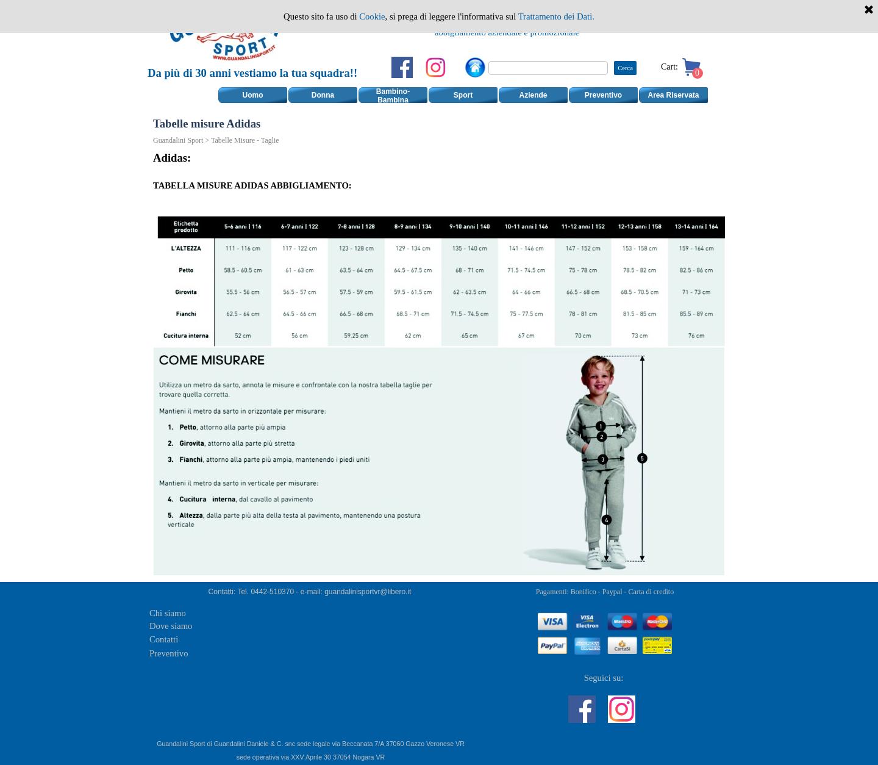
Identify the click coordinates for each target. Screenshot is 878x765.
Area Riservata (673, 95)
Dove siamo (170, 626)
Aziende (533, 95)
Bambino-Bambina (393, 95)
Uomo (253, 95)
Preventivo (603, 95)
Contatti (163, 639)
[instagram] (435, 67)
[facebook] (402, 67)
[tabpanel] (507, 25)
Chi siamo (167, 613)
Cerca (625, 68)
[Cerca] (548, 68)
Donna (323, 95)
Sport (463, 95)
